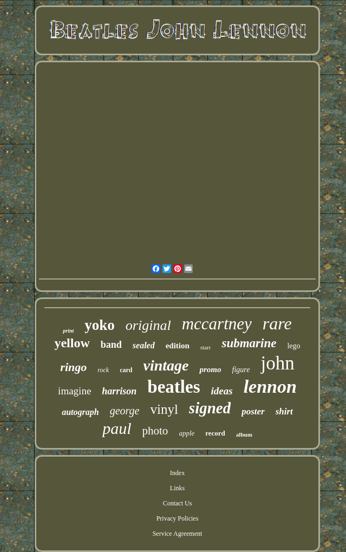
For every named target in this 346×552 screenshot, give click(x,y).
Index (177, 473)
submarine (248, 343)
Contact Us (177, 503)
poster (253, 411)
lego (293, 346)
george (125, 411)
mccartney (217, 323)
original (148, 325)
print (68, 331)
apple (186, 433)
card (126, 370)
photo (155, 430)
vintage (165, 365)
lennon (270, 386)
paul (116, 428)
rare (277, 323)
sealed (144, 345)
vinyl (164, 409)
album (244, 434)
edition (178, 345)
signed (210, 408)
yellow (71, 343)
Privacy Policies (177, 518)
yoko (99, 325)
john (277, 363)
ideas (222, 391)
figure (241, 370)
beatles (173, 387)
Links (177, 488)
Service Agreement (178, 533)
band (111, 344)
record (215, 433)
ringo (73, 367)
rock (103, 370)
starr (205, 347)
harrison (119, 391)
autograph (80, 412)
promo (210, 369)
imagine (74, 391)
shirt (284, 411)
